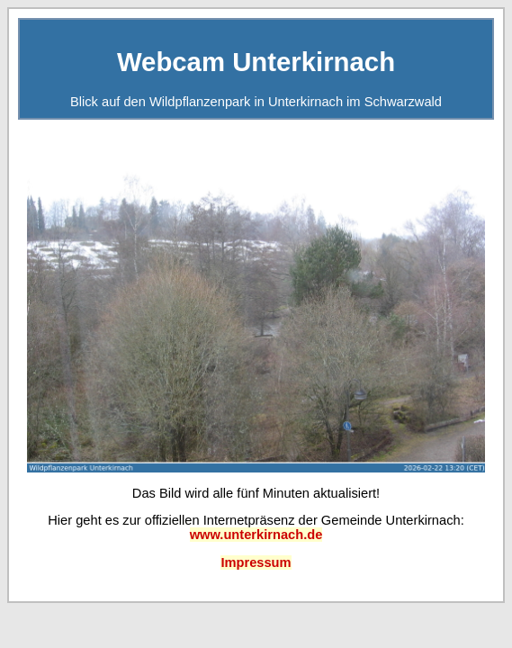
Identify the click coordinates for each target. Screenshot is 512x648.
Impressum (255, 562)
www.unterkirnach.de (256, 534)
